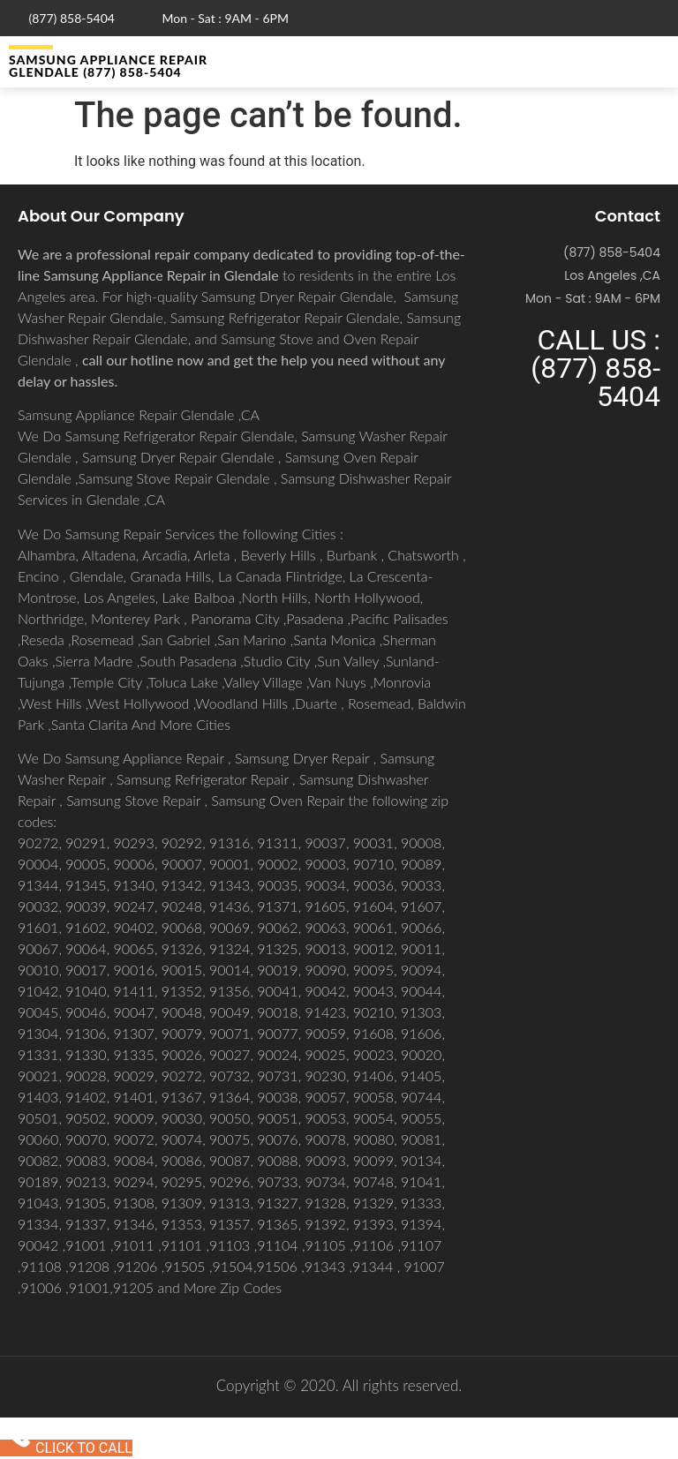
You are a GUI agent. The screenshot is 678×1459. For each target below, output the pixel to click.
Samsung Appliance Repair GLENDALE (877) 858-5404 (108, 65)
